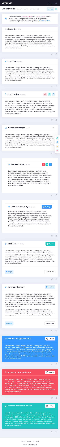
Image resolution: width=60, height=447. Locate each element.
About (23, 441)
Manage (9, 272)
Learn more (50, 272)
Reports (50, 244)
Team (29, 441)
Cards (26, 9)
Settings (47, 207)
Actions (50, 9)
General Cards (34, 9)
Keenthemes (33, 445)
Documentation (44, 21)
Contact (36, 441)
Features (19, 9)
